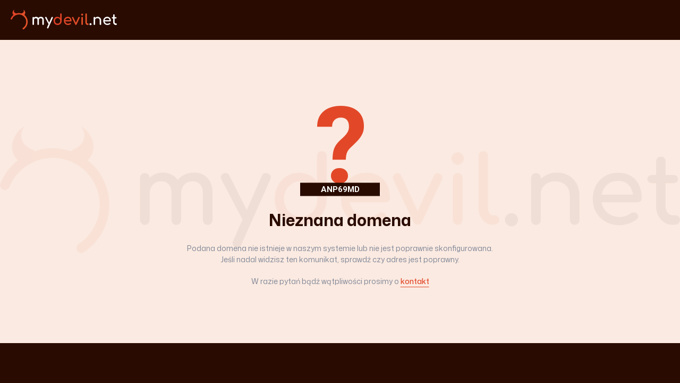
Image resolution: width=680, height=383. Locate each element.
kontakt (415, 281)
